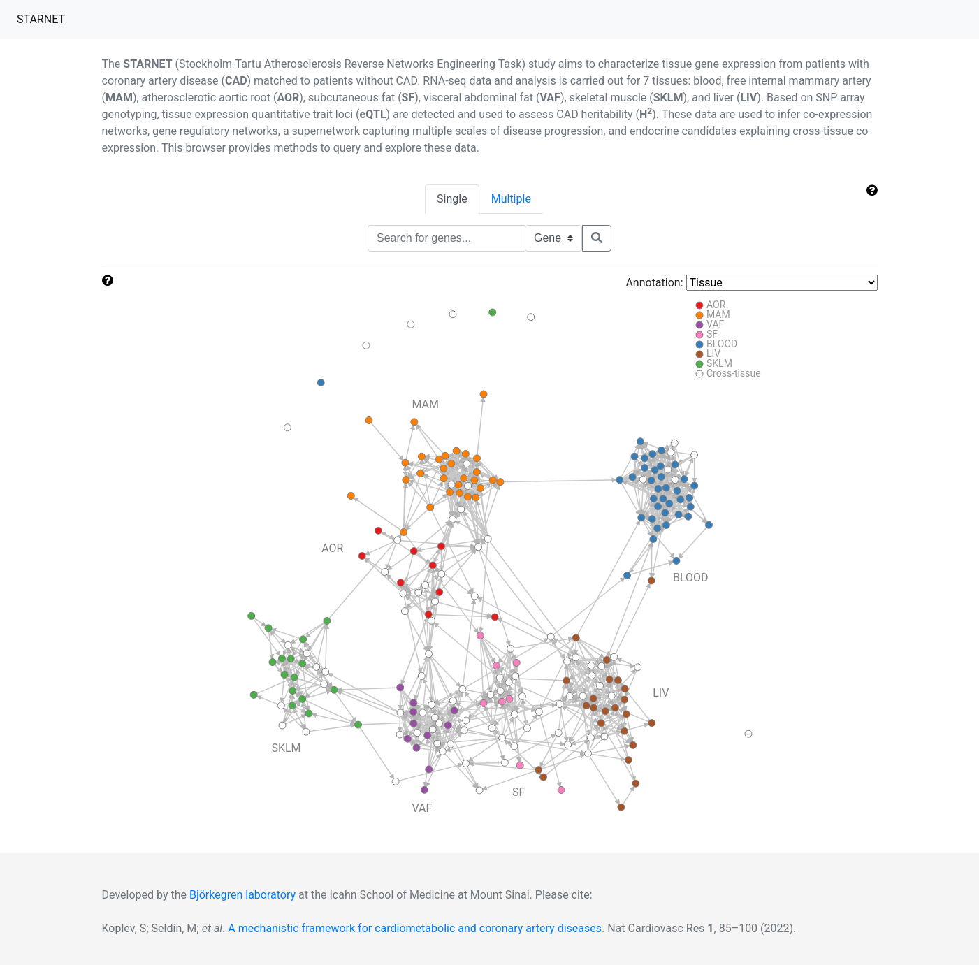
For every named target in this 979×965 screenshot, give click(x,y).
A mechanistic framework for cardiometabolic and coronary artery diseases (415, 928)
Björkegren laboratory (242, 894)
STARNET (44, 18)
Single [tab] (452, 198)
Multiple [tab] (511, 198)
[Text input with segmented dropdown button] (446, 238)
